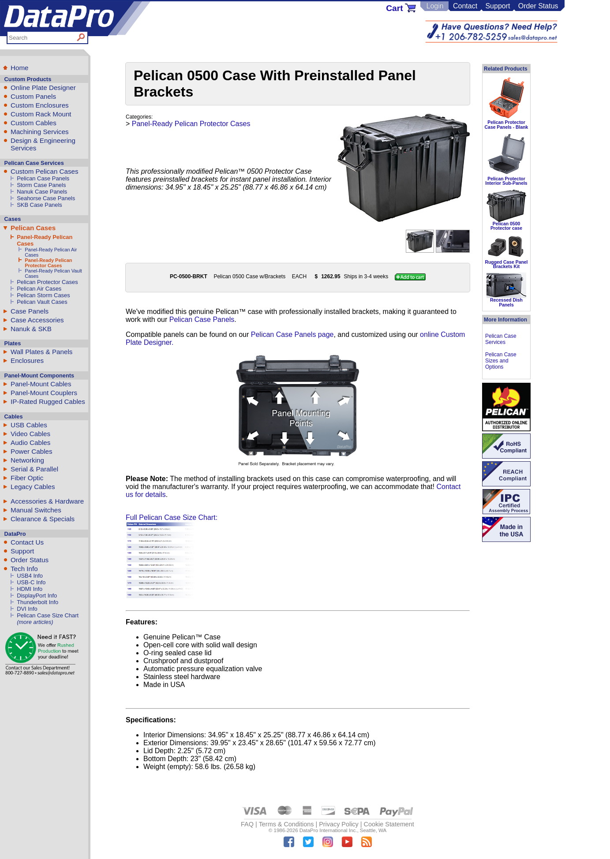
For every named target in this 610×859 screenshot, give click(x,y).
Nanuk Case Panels (42, 191)
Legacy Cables (33, 486)
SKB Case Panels (39, 205)
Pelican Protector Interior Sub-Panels (506, 181)
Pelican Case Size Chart (48, 615)
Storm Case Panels (41, 185)
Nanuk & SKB (31, 328)
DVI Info (27, 608)
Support (497, 6)
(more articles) (35, 622)
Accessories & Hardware (47, 501)
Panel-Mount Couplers (44, 392)
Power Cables (31, 451)
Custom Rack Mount (41, 114)
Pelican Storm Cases (43, 295)
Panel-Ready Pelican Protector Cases (48, 263)
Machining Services (40, 131)
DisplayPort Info (37, 595)
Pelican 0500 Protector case (506, 226)
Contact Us (27, 542)
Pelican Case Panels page (292, 334)
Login (434, 6)
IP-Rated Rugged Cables (48, 401)
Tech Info (24, 568)
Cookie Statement (388, 824)
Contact (465, 6)
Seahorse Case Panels (46, 198)
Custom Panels (33, 96)
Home (20, 67)
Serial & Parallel (34, 469)
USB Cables (29, 425)
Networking (27, 460)
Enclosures (27, 360)
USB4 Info (30, 575)
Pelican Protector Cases (47, 282)
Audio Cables (30, 442)
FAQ (247, 824)
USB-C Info (31, 582)
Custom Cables (33, 123)
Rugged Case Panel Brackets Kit (506, 264)
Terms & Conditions (286, 824)
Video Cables (30, 433)
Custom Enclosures (40, 105)
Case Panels (30, 311)
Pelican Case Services (500, 339)
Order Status (538, 6)
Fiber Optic (27, 478)
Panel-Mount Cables (41, 384)
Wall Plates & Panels (41, 351)
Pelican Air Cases (39, 288)
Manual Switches (36, 510)
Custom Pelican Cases (45, 171)
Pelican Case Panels (43, 178)
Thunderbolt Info (37, 602)
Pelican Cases (33, 228)
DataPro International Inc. (328, 830)
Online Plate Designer (43, 87)
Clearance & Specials (43, 519)
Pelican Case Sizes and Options (500, 360)
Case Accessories (37, 320)
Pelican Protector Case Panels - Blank (506, 124)
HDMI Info (29, 589)
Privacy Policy (339, 824)
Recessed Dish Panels (506, 302)
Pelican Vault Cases (42, 302)
